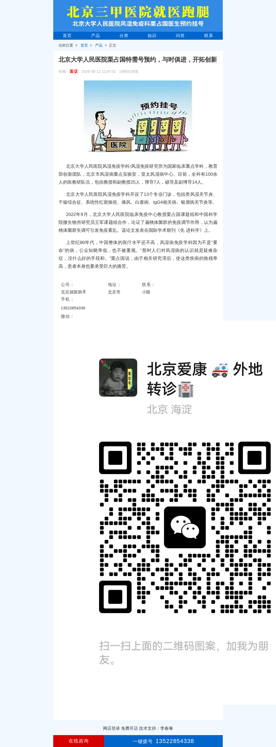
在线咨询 (79, 741)
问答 (180, 35)
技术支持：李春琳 (156, 728)
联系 (208, 35)
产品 (95, 35)
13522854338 (73, 308)
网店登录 (111, 728)
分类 (123, 35)
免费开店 (129, 728)
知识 (152, 35)
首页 (67, 35)
